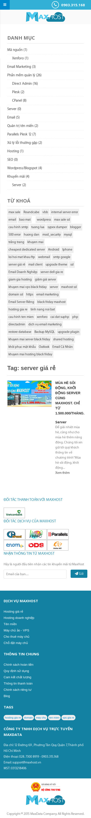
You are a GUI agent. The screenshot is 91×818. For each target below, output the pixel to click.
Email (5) (13, 117)
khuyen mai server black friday (29, 339)
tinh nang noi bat (43, 309)
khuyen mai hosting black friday (30, 354)
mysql (68, 234)
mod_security (51, 234)
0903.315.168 (68, 4)
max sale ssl (62, 219)
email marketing (47, 294)
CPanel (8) (19, 101)
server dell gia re (52, 272)
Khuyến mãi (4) (18, 177)
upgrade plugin (68, 332)
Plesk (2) (18, 92)
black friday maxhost (51, 302)
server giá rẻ (16, 264)
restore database (19, 332)
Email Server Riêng (21, 302)
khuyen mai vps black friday (27, 287)
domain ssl (15, 294)
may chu (41, 717)
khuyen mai (35, 242)
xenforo (42, 317)
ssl (72, 264)
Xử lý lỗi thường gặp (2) (24, 143)
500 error (14, 234)
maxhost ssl (69, 287)
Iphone (67, 249)
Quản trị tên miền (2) (22, 126)
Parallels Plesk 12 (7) (21, 134)
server (54, 287)
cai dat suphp (59, 317)
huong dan (31, 234)
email (12, 219)
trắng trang (16, 242)
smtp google (61, 257)
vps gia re (68, 717)
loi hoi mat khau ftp (21, 257)
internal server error (64, 212)
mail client (35, 264)
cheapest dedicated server (26, 249)
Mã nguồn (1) (17, 50)
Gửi (79, 573)
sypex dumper (57, 227)
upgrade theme (56, 264)
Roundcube (31, 212)
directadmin (16, 324)
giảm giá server (45, 279)
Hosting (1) (15, 151)
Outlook (44, 347)
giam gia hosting (20, 279)
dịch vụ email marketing (45, 324)
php (75, 317)
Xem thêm (62, 473)
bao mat (25, 219)
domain (28, 717)
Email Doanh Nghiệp (22, 272)
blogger (75, 227)
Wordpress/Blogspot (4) (24, 168)
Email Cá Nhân (62, 347)
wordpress (44, 219)
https (29, 294)
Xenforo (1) (20, 58)
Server (60, 422)
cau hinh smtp (18, 227)
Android (53, 249)
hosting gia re (17, 309)
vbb (45, 212)
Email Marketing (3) (21, 67)
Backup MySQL (44, 332)
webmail (44, 257)
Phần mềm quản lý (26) (24, 75)
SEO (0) (12, 160)
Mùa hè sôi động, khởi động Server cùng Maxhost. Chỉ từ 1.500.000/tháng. (69, 398)
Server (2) (19, 185)
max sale (14, 212)
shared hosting (63, 339)
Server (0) (14, 109)
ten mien (54, 717)
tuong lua (37, 227)
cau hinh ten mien (21, 317)
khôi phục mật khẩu (22, 347)
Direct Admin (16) (25, 84)
